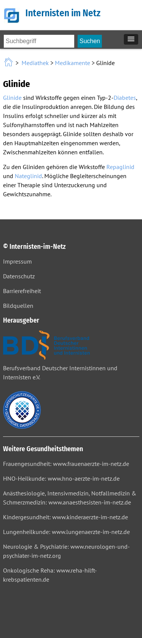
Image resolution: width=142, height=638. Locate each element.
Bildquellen (18, 305)
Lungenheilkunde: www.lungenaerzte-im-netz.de (66, 532)
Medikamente (72, 63)
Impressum (17, 261)
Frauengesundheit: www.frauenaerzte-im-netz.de (66, 463)
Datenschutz (19, 276)
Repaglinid (120, 167)
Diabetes (125, 97)
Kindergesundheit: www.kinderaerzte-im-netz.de (65, 517)
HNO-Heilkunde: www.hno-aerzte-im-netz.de (61, 478)
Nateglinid (28, 176)
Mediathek (35, 63)
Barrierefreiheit (22, 291)
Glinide (12, 97)
